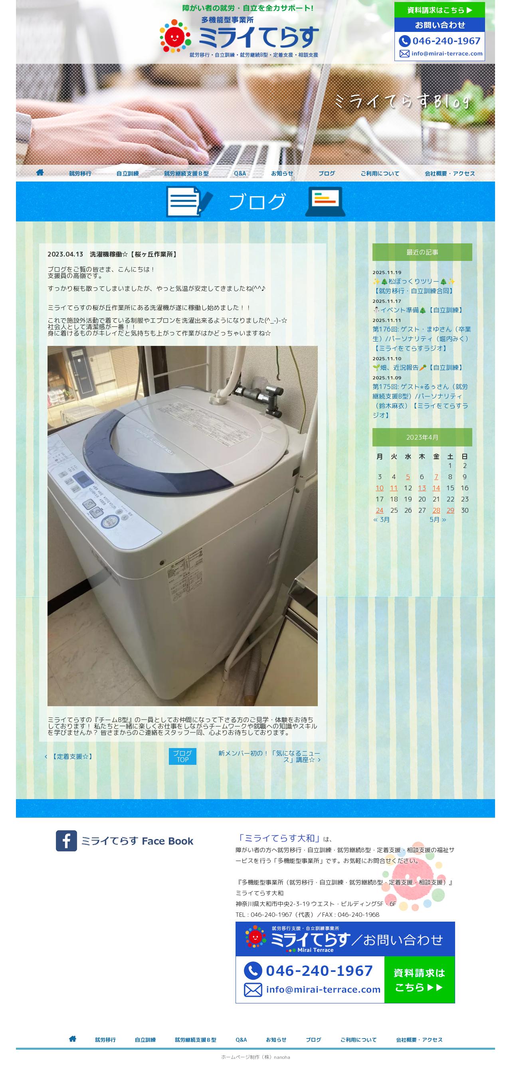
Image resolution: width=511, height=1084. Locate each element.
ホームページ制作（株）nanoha (255, 1057)
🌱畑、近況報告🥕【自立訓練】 (418, 367)
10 (380, 488)
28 (436, 510)
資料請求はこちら (439, 10)
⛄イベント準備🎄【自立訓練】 (418, 310)
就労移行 (80, 173)
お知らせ (282, 173)
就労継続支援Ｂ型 (186, 173)
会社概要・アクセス (450, 173)
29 (450, 510)
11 (394, 488)
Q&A (240, 173)
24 (380, 510)
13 (422, 488)
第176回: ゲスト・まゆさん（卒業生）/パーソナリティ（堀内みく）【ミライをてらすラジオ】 (421, 339)
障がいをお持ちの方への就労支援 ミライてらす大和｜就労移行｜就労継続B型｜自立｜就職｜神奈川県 (239, 32)
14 (436, 488)
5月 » (438, 519)
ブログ (327, 173)
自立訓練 (128, 173)
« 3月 (381, 519)
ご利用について (380, 173)
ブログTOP (182, 756)
